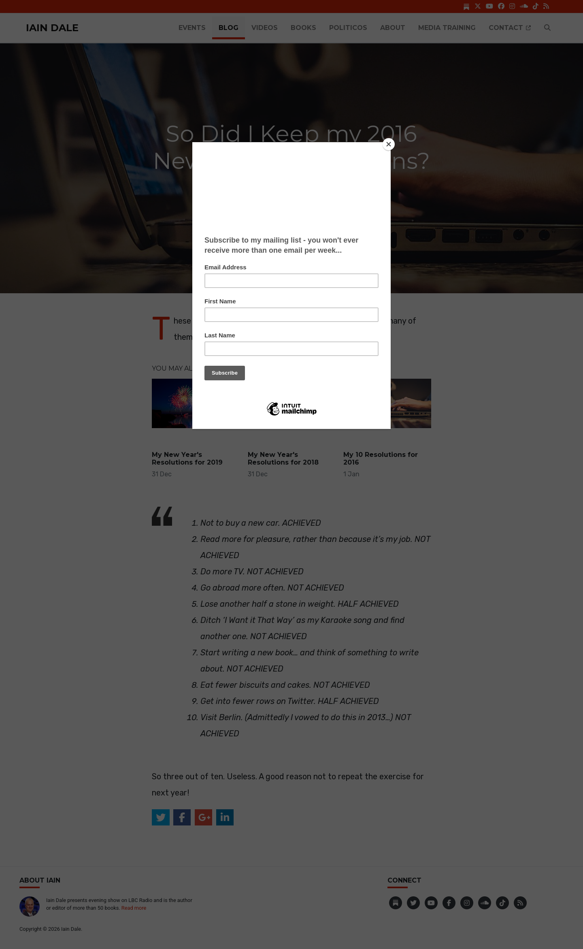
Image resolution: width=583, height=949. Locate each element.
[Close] (389, 144)
